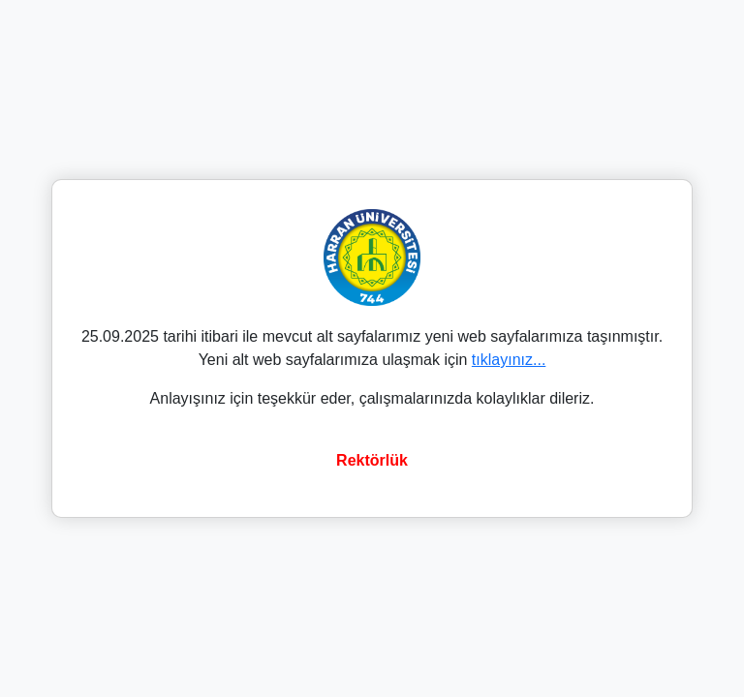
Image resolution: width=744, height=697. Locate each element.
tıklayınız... (508, 359)
